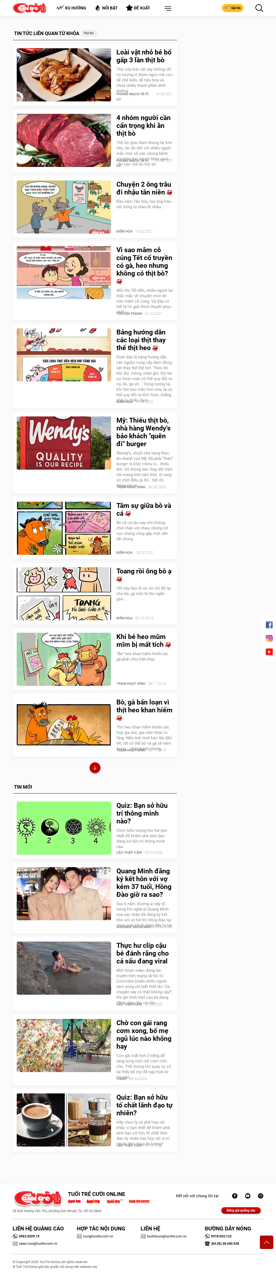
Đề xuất (138, 8)
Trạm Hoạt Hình (130, 487)
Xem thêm (95, 768)
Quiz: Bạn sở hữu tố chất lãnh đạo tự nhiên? (144, 1105)
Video (121, 1079)
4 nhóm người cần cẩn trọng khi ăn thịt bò (143, 125)
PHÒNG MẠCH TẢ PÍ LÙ (132, 96)
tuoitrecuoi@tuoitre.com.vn (164, 1236)
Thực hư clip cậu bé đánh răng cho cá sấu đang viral (142, 953)
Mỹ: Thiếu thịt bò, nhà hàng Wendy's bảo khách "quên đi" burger (143, 432)
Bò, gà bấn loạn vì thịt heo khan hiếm (144, 709)
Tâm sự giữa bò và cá (143, 509)
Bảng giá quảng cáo (241, 1210)
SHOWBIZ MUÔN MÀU (133, 927)
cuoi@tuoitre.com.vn (95, 1236)
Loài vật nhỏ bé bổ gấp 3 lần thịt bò (143, 56)
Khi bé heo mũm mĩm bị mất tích (143, 640)
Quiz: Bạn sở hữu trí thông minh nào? (142, 813)
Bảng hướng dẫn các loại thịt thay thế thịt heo (141, 340)
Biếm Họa (124, 231)
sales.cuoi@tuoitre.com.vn (35, 1244)
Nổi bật (106, 8)
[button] (167, 9)
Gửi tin (233, 8)
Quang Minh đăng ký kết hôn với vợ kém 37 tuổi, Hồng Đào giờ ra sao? (143, 882)
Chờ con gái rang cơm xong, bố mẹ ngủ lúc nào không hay (143, 1034)
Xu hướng (71, 8)
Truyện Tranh (129, 314)
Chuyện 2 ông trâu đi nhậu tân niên (144, 188)
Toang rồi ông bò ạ (143, 574)
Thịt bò (88, 33)
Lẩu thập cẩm (129, 852)
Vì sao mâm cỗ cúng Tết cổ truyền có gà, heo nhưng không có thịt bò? (144, 265)
